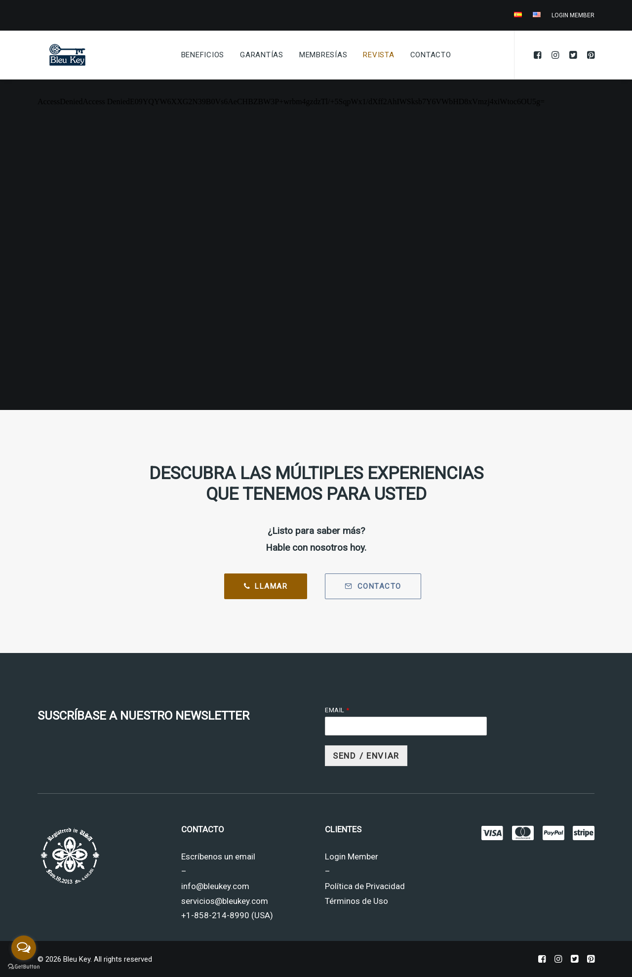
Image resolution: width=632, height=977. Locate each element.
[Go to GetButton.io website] (24, 967)
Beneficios (203, 54)
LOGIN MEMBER (573, 15)
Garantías (261, 54)
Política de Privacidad (365, 886)
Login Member (351, 856)
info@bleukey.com (215, 886)
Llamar (266, 586)
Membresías (323, 54)
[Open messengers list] (23, 948)
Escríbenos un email (218, 856)
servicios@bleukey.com (224, 901)
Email (337, 710)
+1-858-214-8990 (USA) (227, 915)
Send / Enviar (366, 756)
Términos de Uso (356, 901)
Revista (378, 54)
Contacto (430, 54)
